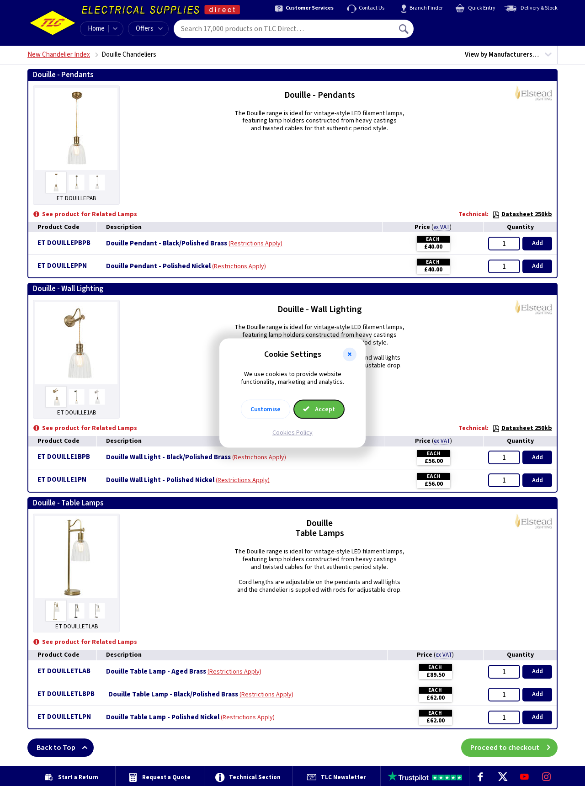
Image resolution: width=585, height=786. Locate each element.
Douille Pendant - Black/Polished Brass (166, 243)
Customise (265, 409)
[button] (349, 354)
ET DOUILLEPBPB (63, 243)
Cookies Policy (292, 432)
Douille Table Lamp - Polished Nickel (162, 717)
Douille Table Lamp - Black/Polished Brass (173, 694)
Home (96, 28)
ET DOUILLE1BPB (63, 457)
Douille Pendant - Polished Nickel (158, 266)
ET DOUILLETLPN (64, 717)
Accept (319, 409)
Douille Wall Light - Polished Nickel (160, 480)
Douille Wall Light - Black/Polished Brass (168, 457)
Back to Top (65, 747)
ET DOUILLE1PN (61, 479)
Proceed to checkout (514, 747)
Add (537, 243)
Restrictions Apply (255, 243)
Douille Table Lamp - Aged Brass (156, 672)
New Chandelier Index (58, 54)
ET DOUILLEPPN (62, 266)
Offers (149, 28)
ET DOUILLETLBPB (66, 694)
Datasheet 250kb (522, 214)
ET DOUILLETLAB (63, 671)
